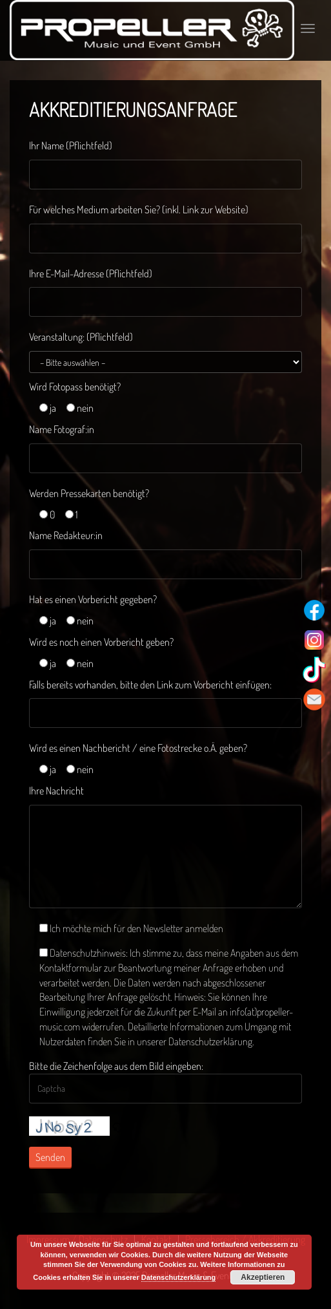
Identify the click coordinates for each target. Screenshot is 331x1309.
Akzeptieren (263, 1277)
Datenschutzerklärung (178, 1277)
